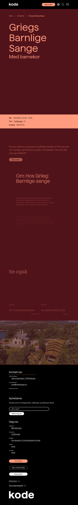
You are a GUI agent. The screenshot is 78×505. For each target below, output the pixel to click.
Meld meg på (16, 413)
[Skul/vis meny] (67, 4)
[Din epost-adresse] (29, 409)
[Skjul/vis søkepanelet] (63, 4)
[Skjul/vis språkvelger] (58, 4)
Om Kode (18, 461)
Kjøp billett (48, 4)
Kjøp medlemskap (18, 467)
